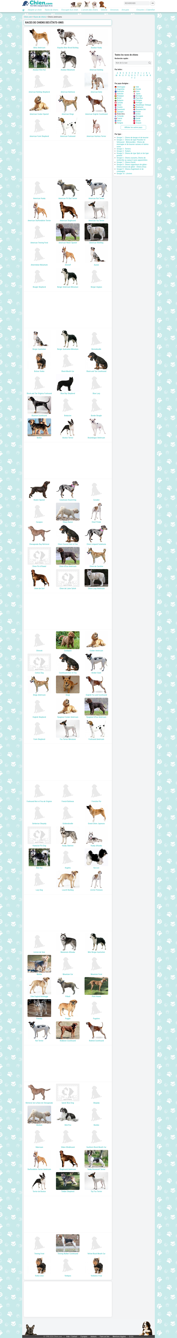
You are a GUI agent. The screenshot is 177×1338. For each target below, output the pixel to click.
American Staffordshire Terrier (39, 211)
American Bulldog (96, 60)
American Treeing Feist (39, 233)
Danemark (120, 109)
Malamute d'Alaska (68, 943)
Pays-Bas (138, 98)
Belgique (119, 96)
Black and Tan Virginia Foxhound (39, 384)
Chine (118, 105)
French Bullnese (68, 792)
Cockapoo (68, 641)
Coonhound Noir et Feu (68, 663)
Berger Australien (39, 340)
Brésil (118, 98)
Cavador (96, 491)
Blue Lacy (96, 384)
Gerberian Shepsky (39, 814)
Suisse (137, 120)
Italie (136, 91)
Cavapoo (39, 513)
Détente (104, 10)
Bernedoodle (96, 340)
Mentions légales (119, 1336)
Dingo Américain (39, 686)
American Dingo (68, 105)
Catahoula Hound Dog (68, 491)
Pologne (137, 100)
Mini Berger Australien (96, 943)
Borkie (39, 428)
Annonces (114, 10)
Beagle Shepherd (39, 278)
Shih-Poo (68, 1116)
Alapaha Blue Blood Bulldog (68, 38)
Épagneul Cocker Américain (68, 708)
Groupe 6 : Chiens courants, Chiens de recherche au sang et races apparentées (132, 159)
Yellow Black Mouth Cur (96, 1244)
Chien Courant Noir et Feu (68, 535)
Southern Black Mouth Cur (96, 1138)
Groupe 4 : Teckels (124, 151)
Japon (136, 93)
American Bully (96, 83)
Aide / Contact (71, 1336)
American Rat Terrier (96, 189)
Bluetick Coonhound (39, 406)
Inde (136, 87)
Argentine (119, 89)
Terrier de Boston (39, 1182)
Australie (119, 91)
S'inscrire (140, 10)
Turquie (137, 123)
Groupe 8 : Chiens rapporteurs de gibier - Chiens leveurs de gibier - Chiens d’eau (132, 165)
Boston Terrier (68, 428)
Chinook (39, 641)
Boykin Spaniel (39, 491)
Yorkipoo (68, 1266)
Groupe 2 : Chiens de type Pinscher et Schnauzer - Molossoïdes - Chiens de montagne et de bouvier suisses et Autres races (132, 143)
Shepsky (96, 1094)
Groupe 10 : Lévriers (124, 173)
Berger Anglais (96, 278)
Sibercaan (39, 1138)
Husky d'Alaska (96, 836)
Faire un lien (104, 1336)
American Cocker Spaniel (39, 105)
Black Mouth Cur (68, 362)
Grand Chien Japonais (96, 814)
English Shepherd (39, 708)
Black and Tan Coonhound (96, 362)
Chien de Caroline (96, 557)
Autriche (119, 93)
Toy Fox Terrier (96, 1182)
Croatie (119, 107)
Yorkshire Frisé (96, 1266)
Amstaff (68, 255)
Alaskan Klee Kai (39, 60)
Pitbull (68, 987)
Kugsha (68, 858)
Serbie (137, 114)
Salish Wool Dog (68, 1094)
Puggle (68, 1009)
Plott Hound (96, 987)
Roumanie (138, 107)
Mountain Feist (96, 965)
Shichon (39, 1116)
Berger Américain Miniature (68, 278)
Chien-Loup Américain (96, 579)
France (118, 118)
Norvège (137, 96)
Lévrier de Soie (39, 943)
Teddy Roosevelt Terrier (96, 1160)
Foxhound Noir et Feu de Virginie (39, 792)
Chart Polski (96, 513)
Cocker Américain (96, 641)
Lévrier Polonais (96, 881)
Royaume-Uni (139, 109)
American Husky (39, 189)
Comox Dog (39, 663)
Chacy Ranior (68, 513)
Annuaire (125, 10)
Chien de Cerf (39, 579)
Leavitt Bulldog (68, 881)
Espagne (119, 111)
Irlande (137, 89)
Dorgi (68, 686)
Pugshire (96, 1009)
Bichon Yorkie (39, 362)
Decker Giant (96, 663)
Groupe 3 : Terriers (124, 149)
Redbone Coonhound (68, 1031)
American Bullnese (68, 83)
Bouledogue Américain (96, 428)
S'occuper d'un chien (69, 10)
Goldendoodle (68, 814)
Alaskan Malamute (68, 60)
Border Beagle (96, 406)
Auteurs (93, 1336)
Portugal (137, 102)
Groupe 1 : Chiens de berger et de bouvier (132, 137)
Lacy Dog (39, 881)
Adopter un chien (35, 10)
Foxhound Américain (96, 730)
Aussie (96, 255)
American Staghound (68, 211)
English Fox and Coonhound (96, 686)
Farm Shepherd (39, 730)
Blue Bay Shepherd (68, 384)
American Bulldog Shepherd (39, 83)
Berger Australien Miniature (68, 340)
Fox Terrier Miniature (68, 730)
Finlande (119, 116)
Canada (119, 102)
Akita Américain (39, 38)
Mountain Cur (68, 965)
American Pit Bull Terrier (68, 189)
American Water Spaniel (68, 233)
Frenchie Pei (96, 792)
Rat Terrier (39, 1031)
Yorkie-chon (39, 1266)
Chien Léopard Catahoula (96, 535)
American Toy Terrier (96, 211)
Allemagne (120, 87)
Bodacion (68, 406)
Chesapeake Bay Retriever (39, 535)
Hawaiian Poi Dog (39, 836)
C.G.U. (131, 1336)
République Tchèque (142, 105)
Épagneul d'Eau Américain (96, 708)
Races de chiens (51, 10)
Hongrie (119, 123)
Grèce (118, 120)
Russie (137, 111)
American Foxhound (68, 127)
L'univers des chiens (89, 10)
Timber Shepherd (68, 1182)
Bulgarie (119, 100)
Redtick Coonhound (96, 1031)
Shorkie (96, 1116)
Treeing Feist (39, 1244)
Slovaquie (138, 116)
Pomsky (39, 1009)
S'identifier (150, 10)
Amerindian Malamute (39, 255)
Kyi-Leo (96, 858)
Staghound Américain (68, 1160)
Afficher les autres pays (133, 127)
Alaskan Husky (96, 38)
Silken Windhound (68, 1138)
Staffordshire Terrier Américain (39, 1160)
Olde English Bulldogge (39, 987)
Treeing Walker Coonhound (68, 1244)
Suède (136, 118)
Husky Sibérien (68, 836)
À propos (84, 1336)
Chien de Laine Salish (68, 579)
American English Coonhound (96, 105)
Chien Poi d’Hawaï (39, 557)
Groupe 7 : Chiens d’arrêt (126, 162)
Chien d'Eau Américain (68, 557)
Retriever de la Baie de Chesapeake (39, 1094)
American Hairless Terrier (96, 127)
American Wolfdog (96, 233)
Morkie (39, 965)
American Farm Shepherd (39, 127)
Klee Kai (39, 858)
